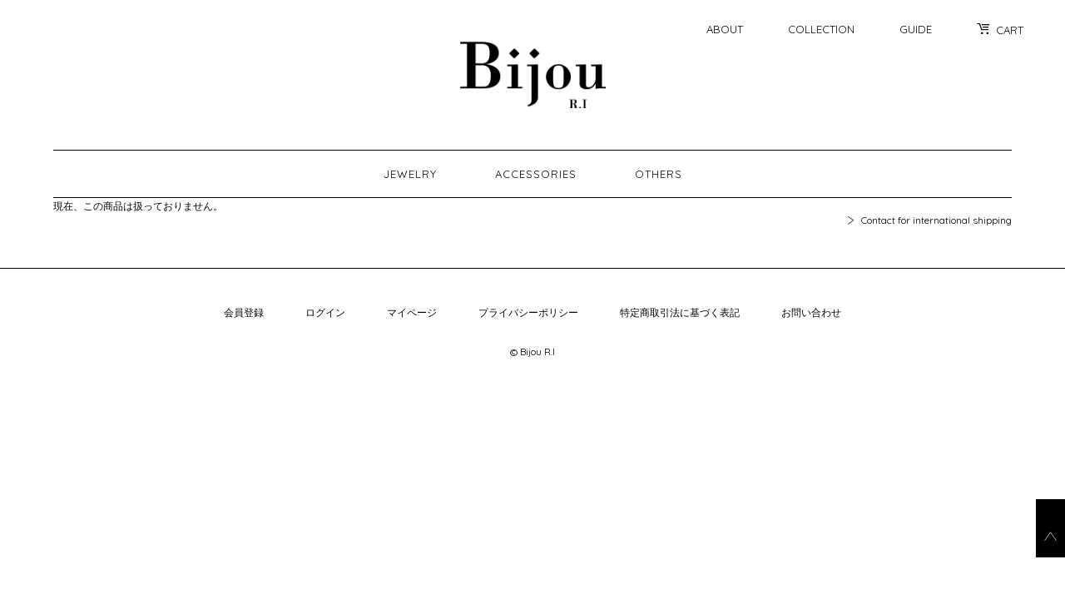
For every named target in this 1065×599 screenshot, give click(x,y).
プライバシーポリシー (528, 312)
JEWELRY (410, 174)
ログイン (325, 312)
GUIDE (915, 29)
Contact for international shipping (936, 220)
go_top (1050, 528)
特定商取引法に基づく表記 (680, 312)
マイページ (412, 312)
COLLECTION (821, 29)
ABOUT (724, 29)
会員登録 (244, 312)
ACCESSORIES (536, 174)
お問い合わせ (811, 312)
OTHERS (658, 174)
